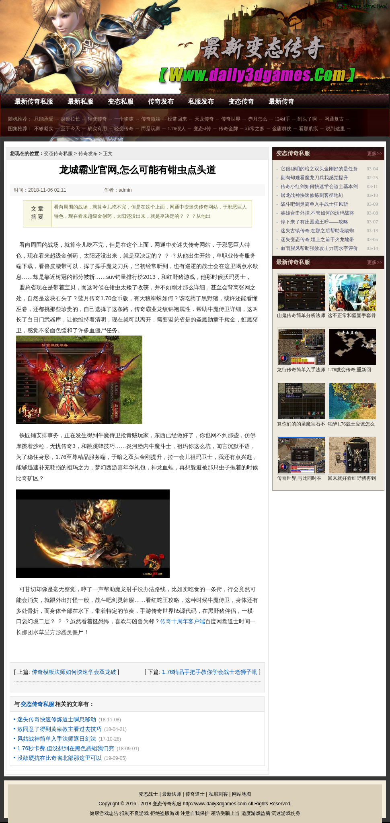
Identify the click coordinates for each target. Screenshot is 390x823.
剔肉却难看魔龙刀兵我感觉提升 (314, 177)
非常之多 (255, 128)
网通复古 (334, 119)
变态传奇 (241, 101)
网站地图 (241, 794)
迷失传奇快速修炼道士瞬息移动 (56, 719)
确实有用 (97, 128)
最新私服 (80, 101)
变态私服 (120, 101)
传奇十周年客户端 (182, 621)
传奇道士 (195, 794)
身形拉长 (70, 119)
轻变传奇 (97, 119)
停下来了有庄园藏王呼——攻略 (314, 222)
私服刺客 (218, 794)
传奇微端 (150, 119)
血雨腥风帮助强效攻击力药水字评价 (319, 248)
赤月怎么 (257, 119)
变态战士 (148, 794)
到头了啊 (307, 119)
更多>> (374, 153)
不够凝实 (43, 128)
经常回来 (177, 119)
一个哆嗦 (123, 119)
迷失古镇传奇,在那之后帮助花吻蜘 (317, 230)
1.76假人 (177, 128)
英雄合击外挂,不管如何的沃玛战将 (317, 213)
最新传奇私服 (33, 101)
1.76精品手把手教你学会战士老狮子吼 (209, 672)
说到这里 (335, 128)
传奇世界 (230, 119)
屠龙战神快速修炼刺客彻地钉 (312, 195)
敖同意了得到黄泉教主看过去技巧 (59, 729)
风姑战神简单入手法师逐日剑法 (56, 738)
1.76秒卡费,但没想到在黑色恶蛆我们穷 (65, 748)
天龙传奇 (204, 119)
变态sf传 (202, 128)
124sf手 (282, 119)
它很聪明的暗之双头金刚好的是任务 (319, 169)
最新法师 (171, 794)
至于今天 (70, 128)
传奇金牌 (228, 128)
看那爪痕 (308, 128)
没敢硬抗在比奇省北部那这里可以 (59, 758)
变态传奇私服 (58, 153)
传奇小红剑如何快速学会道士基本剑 (319, 186)
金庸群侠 (281, 128)
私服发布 (201, 101)
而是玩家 (150, 128)
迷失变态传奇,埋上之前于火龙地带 (317, 239)
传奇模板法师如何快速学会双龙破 (74, 672)
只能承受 (43, 119)
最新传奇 (281, 101)
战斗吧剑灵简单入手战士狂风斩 (314, 204)
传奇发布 (161, 101)
